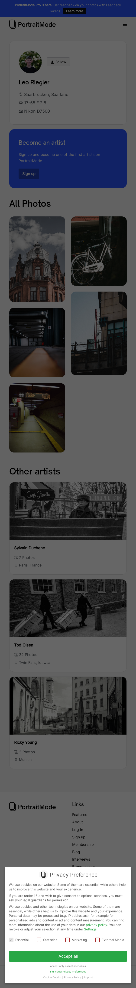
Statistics (47, 940)
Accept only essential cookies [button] (68, 964)
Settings (90, 929)
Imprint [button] (88, 975)
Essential (19, 940)
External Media (109, 940)
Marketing (76, 940)
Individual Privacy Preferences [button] (68, 970)
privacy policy (96, 925)
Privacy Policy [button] (72, 975)
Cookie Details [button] (53, 975)
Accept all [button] (68, 955)
